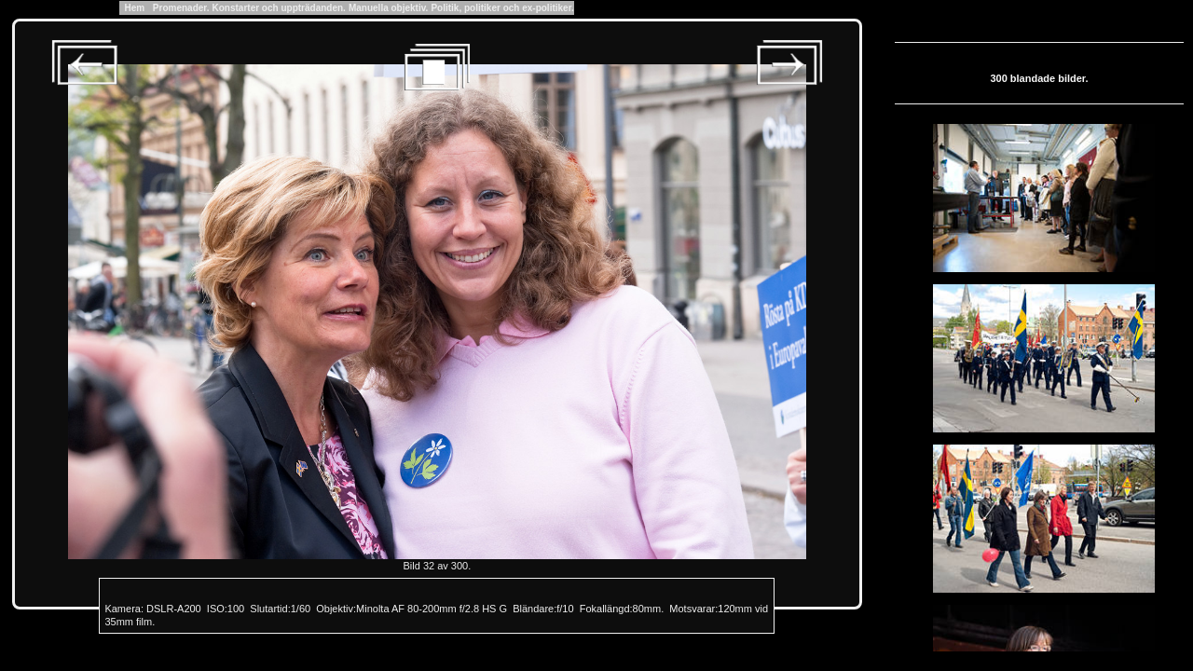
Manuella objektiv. (388, 8)
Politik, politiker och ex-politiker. (502, 8)
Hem (134, 8)
